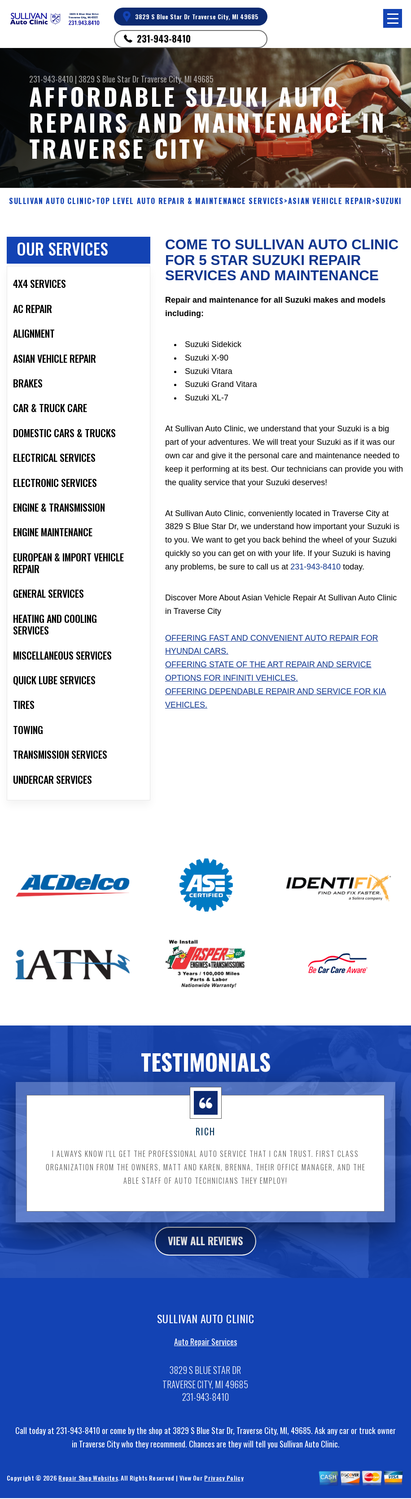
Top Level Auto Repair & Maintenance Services (190, 201)
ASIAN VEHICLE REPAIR (330, 201)
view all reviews (205, 1247)
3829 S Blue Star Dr (109, 79)
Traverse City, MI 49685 (177, 79)
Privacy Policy (223, 1484)
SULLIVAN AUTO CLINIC (50, 201)
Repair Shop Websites (88, 1484)
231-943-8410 (164, 39)
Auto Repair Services (205, 1349)
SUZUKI (389, 201)
